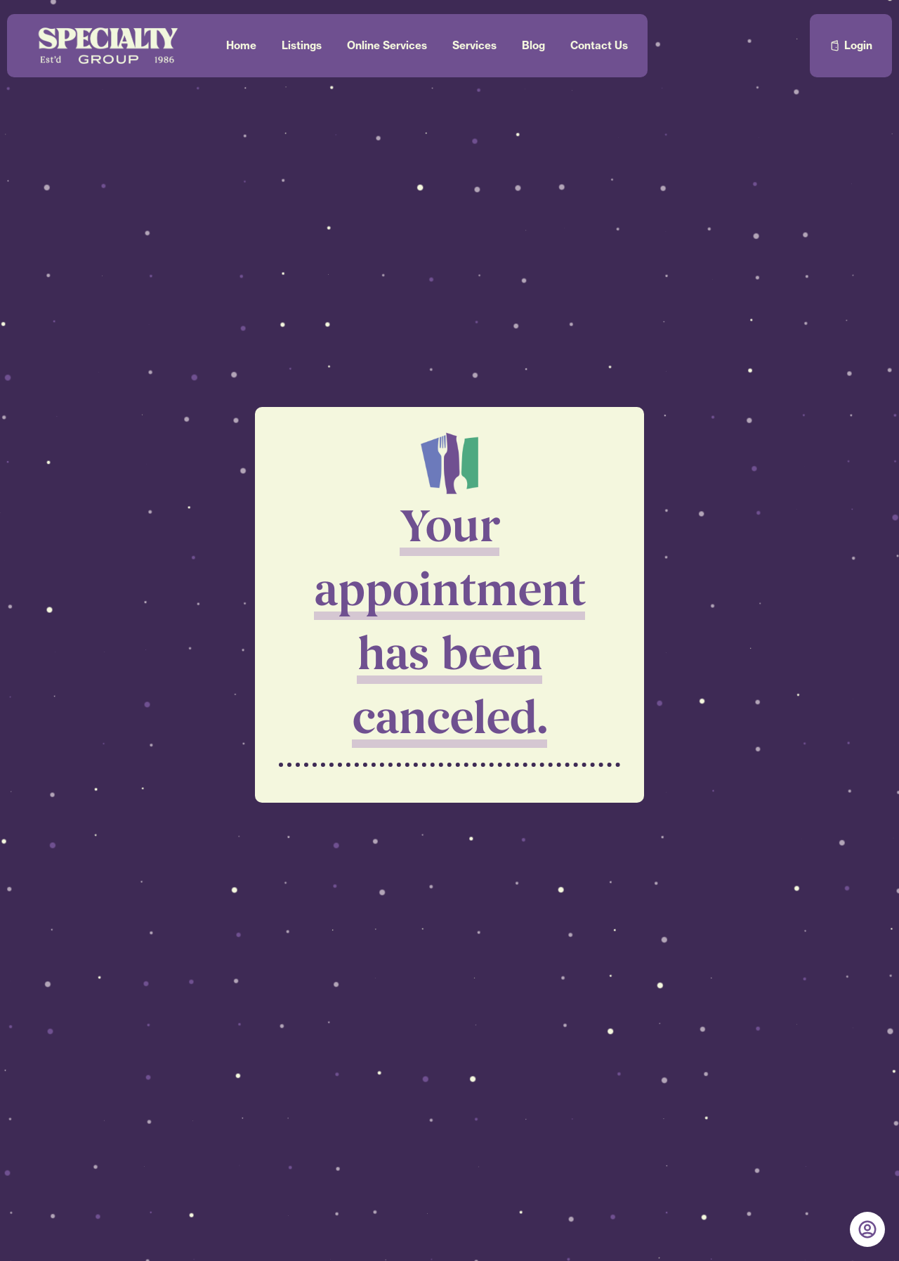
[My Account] (867, 1229)
